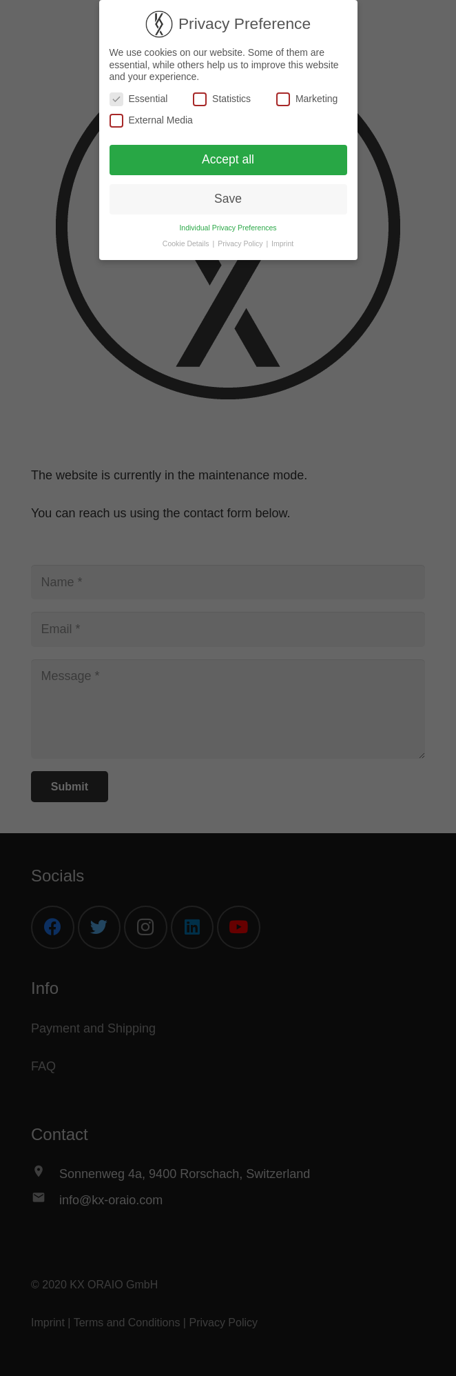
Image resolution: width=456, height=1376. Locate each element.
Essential (139, 98)
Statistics (222, 98)
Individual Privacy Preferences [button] (227, 227)
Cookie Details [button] (187, 243)
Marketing (307, 98)
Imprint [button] (282, 243)
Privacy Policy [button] (241, 243)
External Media (151, 120)
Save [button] (228, 198)
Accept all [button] (228, 159)
